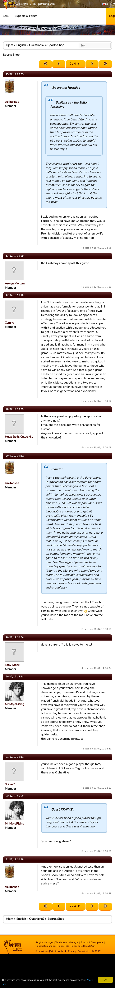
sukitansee (12, 102)
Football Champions (92, 942)
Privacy (72, 951)
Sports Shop (56, 45)
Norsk (107, 4)
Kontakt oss (42, 951)
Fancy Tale (77, 946)
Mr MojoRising (14, 704)
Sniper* (10, 784)
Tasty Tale (63, 946)
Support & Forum (26, 16)
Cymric (9, 323)
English (21, 45)
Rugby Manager (44, 942)
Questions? (36, 45)
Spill (5, 16)
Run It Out (89, 946)
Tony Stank (12, 665)
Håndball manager (45, 946)
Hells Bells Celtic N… (19, 437)
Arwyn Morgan (15, 283)
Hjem (9, 45)
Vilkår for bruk (58, 951)
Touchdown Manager (67, 942)
